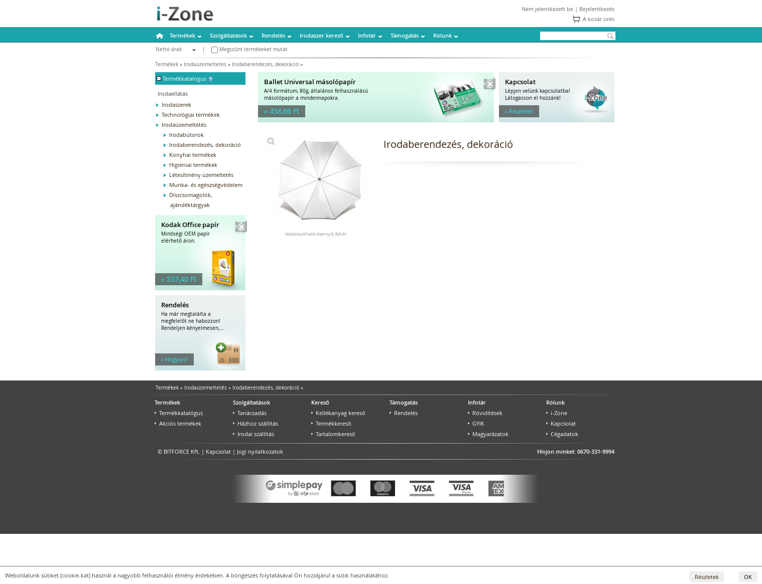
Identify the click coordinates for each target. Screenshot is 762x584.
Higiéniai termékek (193, 164)
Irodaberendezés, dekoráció (265, 64)
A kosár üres (598, 19)
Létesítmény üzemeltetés (201, 174)
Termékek (182, 35)
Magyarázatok (488, 434)
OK (748, 576)
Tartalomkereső (333, 434)
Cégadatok (562, 434)
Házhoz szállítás (255, 423)
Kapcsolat (561, 423)
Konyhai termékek (192, 154)
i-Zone (556, 413)
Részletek (707, 576)
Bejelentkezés (596, 9)
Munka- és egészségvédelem (205, 184)
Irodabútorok (186, 134)
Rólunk (442, 35)
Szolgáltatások (228, 35)
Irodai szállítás (253, 434)
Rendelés (273, 35)
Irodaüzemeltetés (205, 64)
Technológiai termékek (191, 114)
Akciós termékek (178, 423)
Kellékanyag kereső (338, 413)
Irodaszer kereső (321, 35)
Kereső (320, 402)
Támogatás (405, 35)
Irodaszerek (176, 104)
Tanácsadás (250, 413)
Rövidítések (485, 413)
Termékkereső (331, 423)
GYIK (476, 423)
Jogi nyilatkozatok (260, 451)
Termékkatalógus (179, 413)
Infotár (367, 35)
